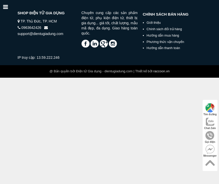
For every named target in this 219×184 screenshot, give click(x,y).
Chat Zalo (210, 123)
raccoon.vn (161, 71)
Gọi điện (210, 137)
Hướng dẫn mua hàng (163, 35)
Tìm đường (210, 109)
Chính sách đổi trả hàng (164, 29)
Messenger (210, 151)
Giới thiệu (154, 23)
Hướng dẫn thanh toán (163, 48)
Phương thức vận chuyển (165, 42)
